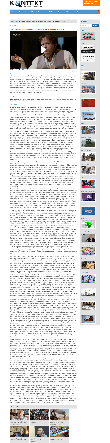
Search (95, 25)
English (98, 12)
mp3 (17, 69)
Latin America (84, 177)
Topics (83, 65)
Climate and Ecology (86, 137)
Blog (32, 12)
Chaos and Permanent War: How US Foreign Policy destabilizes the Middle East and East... (59, 422)
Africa (82, 69)
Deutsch (98, 10)
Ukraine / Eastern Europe (88, 286)
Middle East (84, 218)
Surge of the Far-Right (87, 245)
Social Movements (86, 259)
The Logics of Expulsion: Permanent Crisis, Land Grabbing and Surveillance (39, 439)
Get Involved (69, 12)
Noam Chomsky (85, 232)
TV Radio (51, 12)
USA (82, 299)
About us (41, 12)
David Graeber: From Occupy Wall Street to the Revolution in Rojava (37, 29)
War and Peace (85, 164)
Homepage (14, 21)
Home (14, 12)
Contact (79, 12)
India (82, 123)
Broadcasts (23, 12)
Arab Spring (84, 83)
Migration (83, 204)
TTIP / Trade (84, 272)
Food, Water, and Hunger (88, 110)
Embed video (24, 69)
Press (60, 12)
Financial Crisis (85, 313)
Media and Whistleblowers (88, 191)
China (82, 96)
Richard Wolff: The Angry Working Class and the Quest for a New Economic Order (19, 422)
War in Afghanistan (86, 150)
